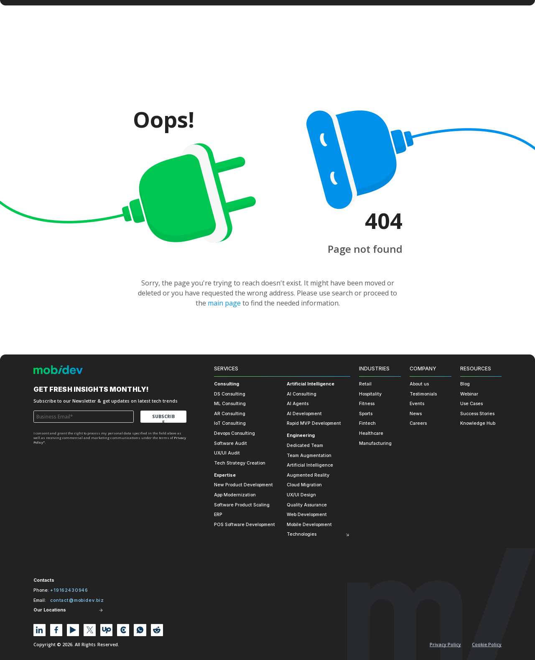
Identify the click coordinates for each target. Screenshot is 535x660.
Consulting (226, 384)
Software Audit (230, 443)
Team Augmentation (309, 455)
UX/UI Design (301, 495)
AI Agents (297, 403)
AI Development (304, 413)
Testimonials (423, 394)
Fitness (366, 403)
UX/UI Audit (227, 453)
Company (423, 368)
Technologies (301, 534)
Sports (365, 413)
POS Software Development (244, 524)
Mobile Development (309, 524)
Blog (465, 384)
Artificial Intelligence (310, 384)
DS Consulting (229, 394)
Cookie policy (487, 644)
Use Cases (471, 403)
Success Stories (477, 413)
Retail (365, 384)
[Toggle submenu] (347, 534)
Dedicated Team (305, 445)
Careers (418, 423)
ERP (218, 514)
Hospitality (370, 394)
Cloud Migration (304, 485)
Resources (475, 368)
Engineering (301, 435)
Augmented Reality (308, 475)
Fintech (367, 423)
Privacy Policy (445, 644)
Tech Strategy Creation (239, 463)
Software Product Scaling (242, 505)
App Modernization (235, 495)
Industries (374, 368)
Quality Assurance (307, 505)
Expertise (225, 475)
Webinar (469, 394)
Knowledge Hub (477, 423)
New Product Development (243, 485)
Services (226, 368)
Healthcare (371, 433)
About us (419, 384)
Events (417, 403)
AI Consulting (301, 394)
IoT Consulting (230, 423)
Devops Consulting (234, 433)
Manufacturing (375, 443)
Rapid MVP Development (314, 423)
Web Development (307, 514)
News (416, 413)
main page (224, 303)
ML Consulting (230, 403)
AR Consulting (229, 413)
